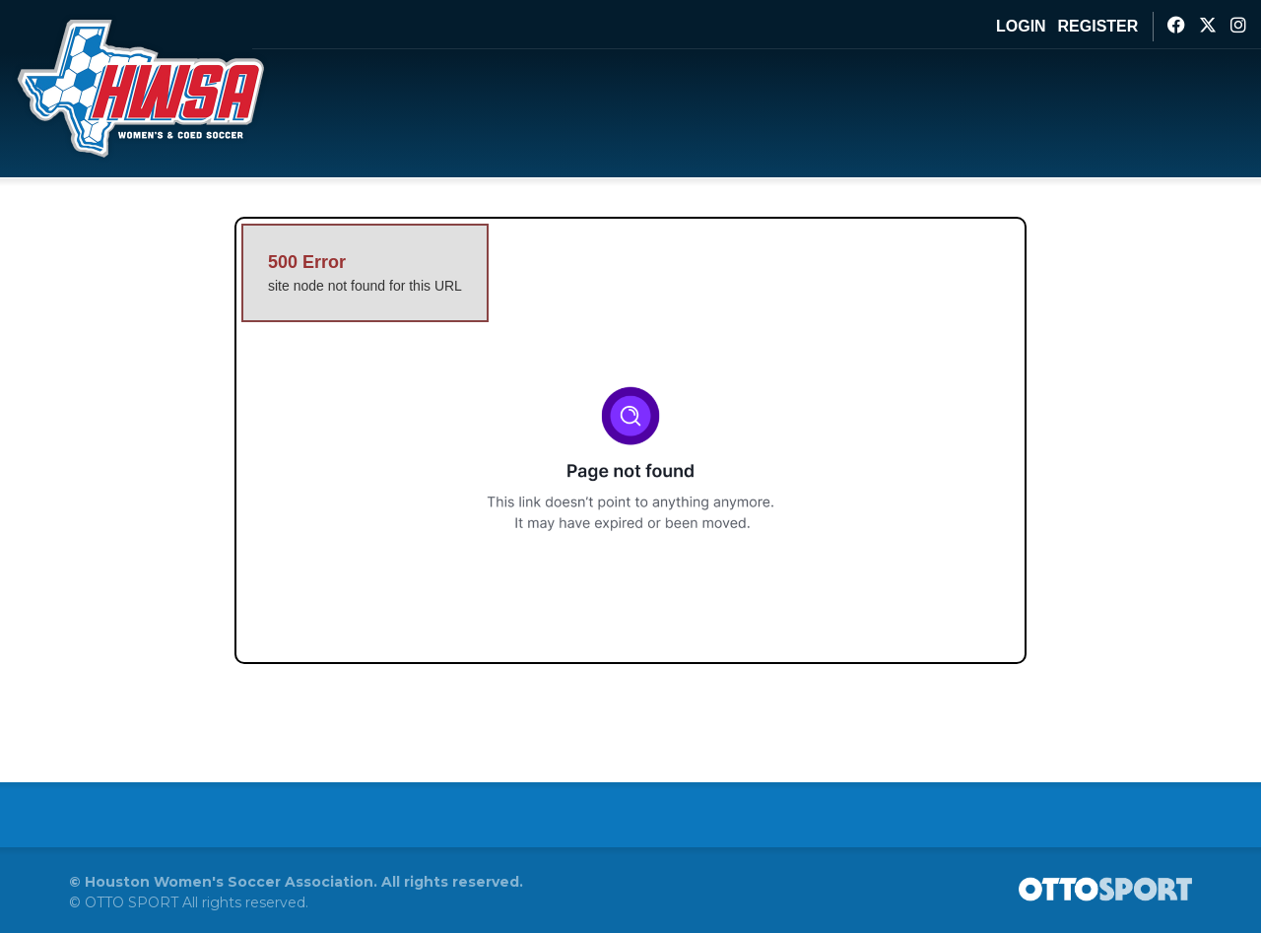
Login (1021, 26)
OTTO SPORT (131, 902)
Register (1098, 26)
